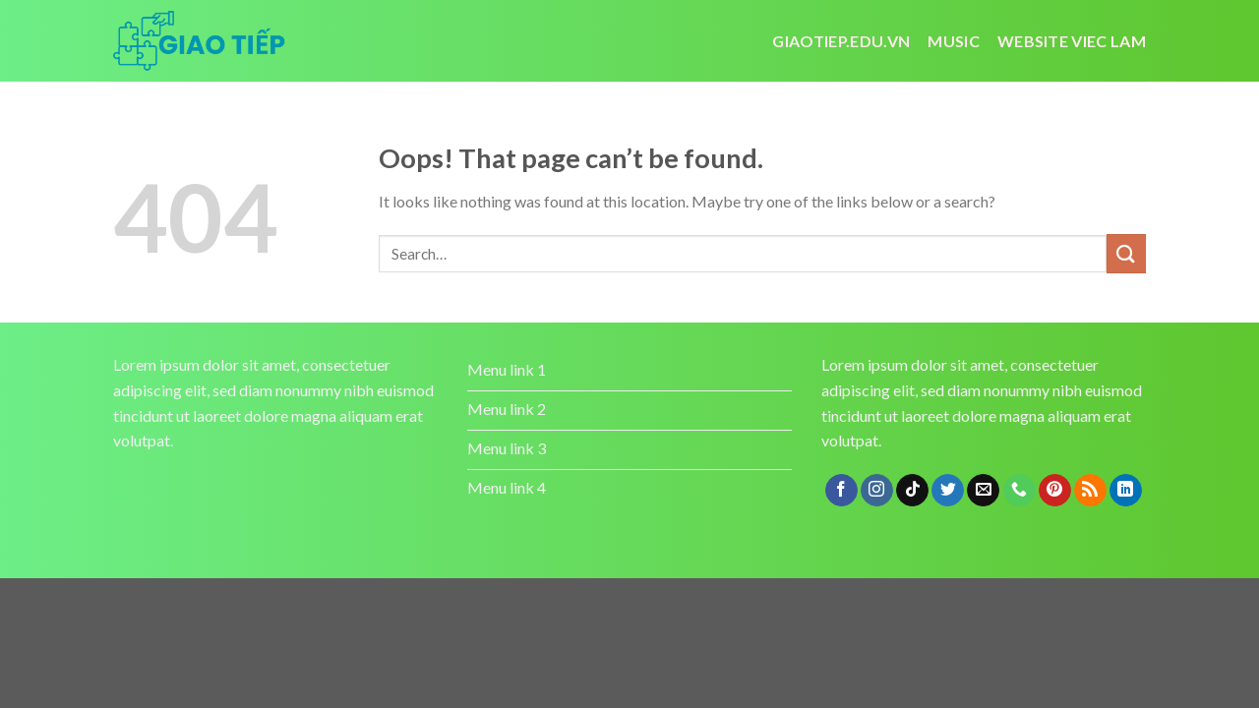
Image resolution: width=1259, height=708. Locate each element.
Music (954, 40)
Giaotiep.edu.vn (841, 40)
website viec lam (1071, 40)
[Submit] (1126, 253)
